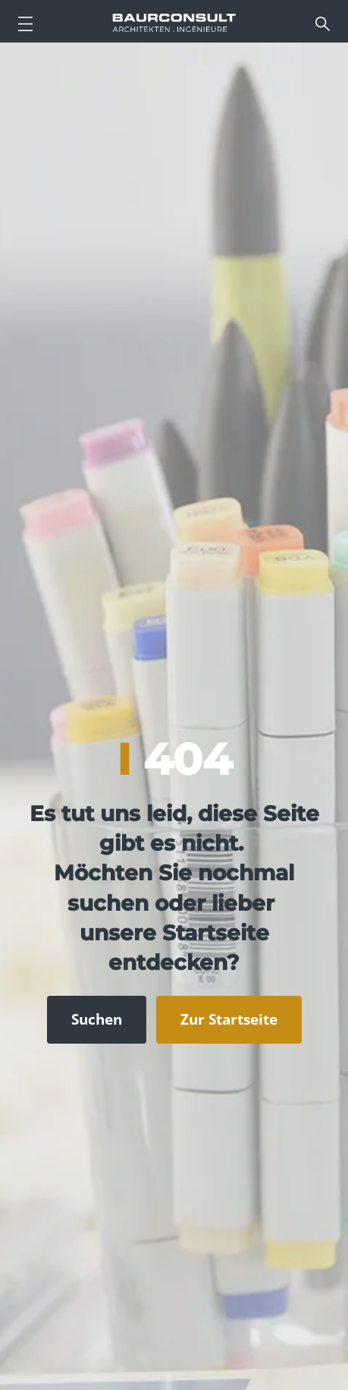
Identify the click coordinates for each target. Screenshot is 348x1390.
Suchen (96, 1019)
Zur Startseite (228, 1019)
